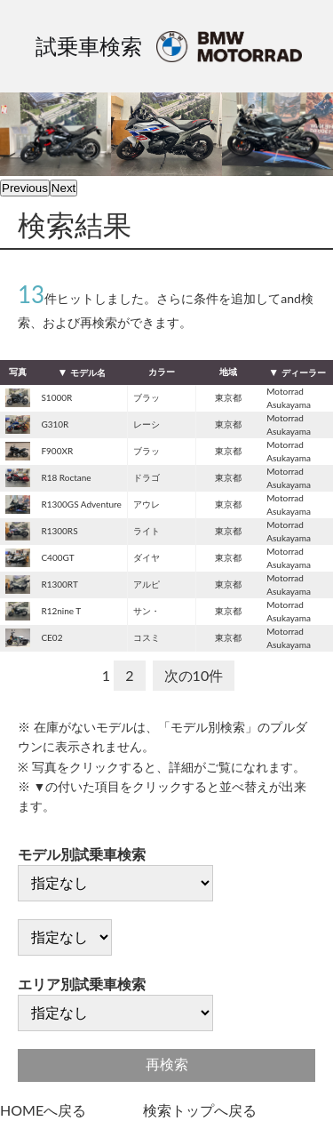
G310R (54, 424)
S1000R (56, 397)
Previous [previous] (25, 188)
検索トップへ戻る (200, 1109)
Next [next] (63, 188)
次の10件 (194, 675)
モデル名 (88, 372)
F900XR (57, 450)
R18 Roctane (66, 477)
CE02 (51, 637)
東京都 (228, 397)
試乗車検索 (89, 46)
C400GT (57, 557)
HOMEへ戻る (43, 1109)
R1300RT (59, 584)
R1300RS (59, 530)
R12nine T (61, 610)
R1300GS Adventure (81, 504)
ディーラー (303, 372)
